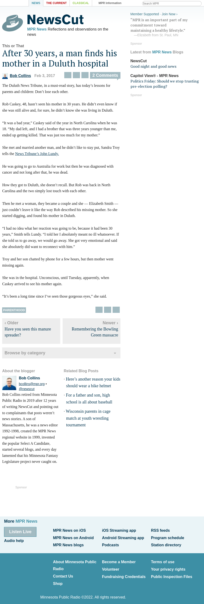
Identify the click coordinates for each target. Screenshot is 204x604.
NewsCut (139, 60)
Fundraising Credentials (123, 574)
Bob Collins (15, 77)
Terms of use (162, 560)
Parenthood (13, 311)
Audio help (14, 540)
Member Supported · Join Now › (154, 13)
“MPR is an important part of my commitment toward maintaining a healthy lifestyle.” (167, 27)
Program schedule (167, 537)
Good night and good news (154, 65)
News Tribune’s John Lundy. (36, 155)
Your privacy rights (168, 567)
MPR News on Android (73, 537)
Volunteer (110, 567)
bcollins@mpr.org (31, 385)
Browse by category (24, 353)
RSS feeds (160, 530)
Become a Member (118, 560)
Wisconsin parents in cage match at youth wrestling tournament (87, 419)
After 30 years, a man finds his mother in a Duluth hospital (58, 59)
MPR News (36, 29)
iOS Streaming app (119, 530)
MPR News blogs (68, 544)
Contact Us (63, 574)
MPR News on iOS (69, 530)
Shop (58, 581)
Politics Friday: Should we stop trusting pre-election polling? (165, 83)
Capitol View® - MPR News (155, 75)
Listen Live (20, 531)
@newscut (26, 390)
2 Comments (104, 76)
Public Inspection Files (171, 574)
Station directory (166, 544)
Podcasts (110, 544)
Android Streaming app (123, 537)
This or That (12, 47)
